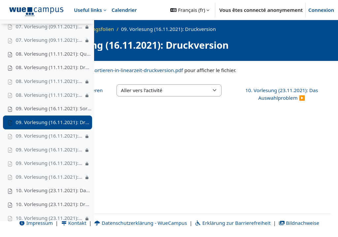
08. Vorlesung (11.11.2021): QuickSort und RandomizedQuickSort (54, 69)
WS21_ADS (149, 29)
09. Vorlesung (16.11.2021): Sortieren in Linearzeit (54, 124)
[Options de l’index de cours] (86, 29)
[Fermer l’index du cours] (7, 29)
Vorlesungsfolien (188, 29)
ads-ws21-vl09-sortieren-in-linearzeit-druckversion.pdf (214, 70)
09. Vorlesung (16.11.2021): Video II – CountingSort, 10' (50, 165)
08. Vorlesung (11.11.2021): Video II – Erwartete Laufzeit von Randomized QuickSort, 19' (50, 110)
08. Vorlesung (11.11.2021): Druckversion (54, 83)
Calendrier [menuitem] (124, 10)
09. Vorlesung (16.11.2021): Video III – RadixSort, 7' (50, 178)
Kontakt (163, 215)
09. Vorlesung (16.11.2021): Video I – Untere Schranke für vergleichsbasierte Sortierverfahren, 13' (50, 151)
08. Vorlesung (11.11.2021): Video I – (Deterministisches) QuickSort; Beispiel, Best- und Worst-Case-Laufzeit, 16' (50, 96)
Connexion (321, 10)
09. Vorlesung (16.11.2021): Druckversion (54, 138)
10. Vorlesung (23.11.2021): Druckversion (54, 220)
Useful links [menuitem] (88, 10)
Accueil (122, 29)
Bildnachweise (238, 223)
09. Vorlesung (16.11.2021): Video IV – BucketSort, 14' (50, 192)
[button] (190, 10)
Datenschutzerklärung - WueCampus (230, 215)
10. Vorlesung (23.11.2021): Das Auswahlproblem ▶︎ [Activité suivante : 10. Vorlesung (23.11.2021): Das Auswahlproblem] (297, 101)
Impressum (126, 215)
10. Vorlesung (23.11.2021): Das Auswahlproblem (54, 206)
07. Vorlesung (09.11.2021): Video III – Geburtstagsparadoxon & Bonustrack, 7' (50, 56)
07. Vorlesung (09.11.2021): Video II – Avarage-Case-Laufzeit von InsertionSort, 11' (50, 42)
